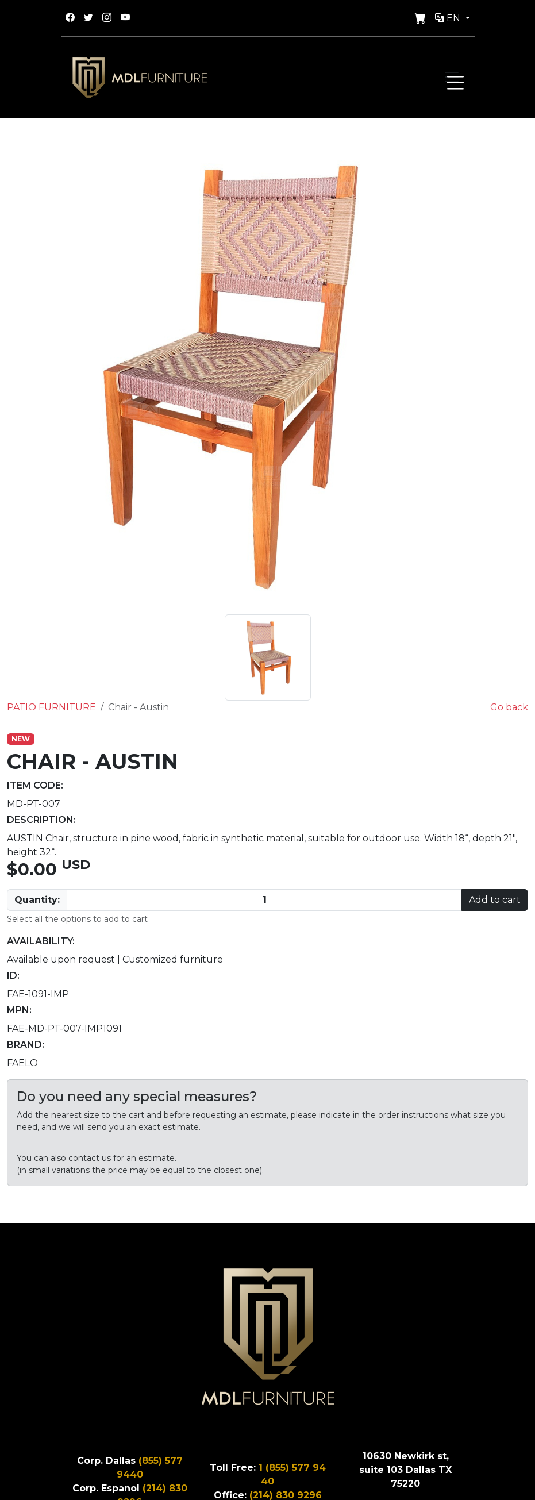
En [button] (449, 18)
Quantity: (37, 899)
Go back (509, 707)
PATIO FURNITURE (51, 707)
